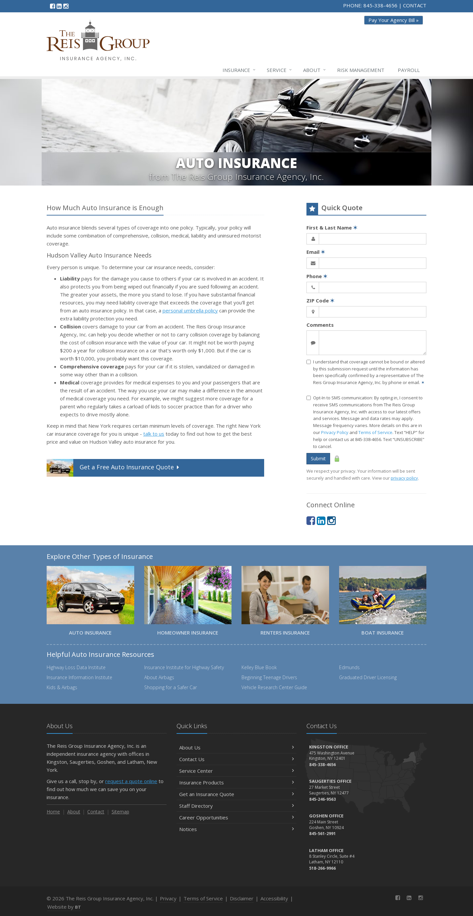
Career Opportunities (236, 817)
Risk (360, 70)
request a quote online (131, 781)
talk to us (153, 433)
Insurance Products (236, 782)
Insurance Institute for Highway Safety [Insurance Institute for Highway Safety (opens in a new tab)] (184, 667)
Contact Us (236, 759)
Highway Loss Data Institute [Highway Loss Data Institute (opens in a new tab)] (76, 667)
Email (315, 251)
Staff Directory (236, 805)
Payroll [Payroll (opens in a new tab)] (409, 70)
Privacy (168, 898)
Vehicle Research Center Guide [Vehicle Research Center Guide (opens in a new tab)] (274, 687)
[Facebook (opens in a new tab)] (52, 6)
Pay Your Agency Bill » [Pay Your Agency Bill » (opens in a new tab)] (393, 20)
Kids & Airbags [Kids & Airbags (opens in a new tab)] (62, 687)
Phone (316, 276)
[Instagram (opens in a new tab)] (65, 6)
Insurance (239, 70)
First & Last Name (331, 227)
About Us (236, 747)
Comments (320, 324)
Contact (95, 811)
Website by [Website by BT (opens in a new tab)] (64, 906)
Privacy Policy (334, 432)
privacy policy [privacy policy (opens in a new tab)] (404, 478)
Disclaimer (241, 898)
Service (279, 70)
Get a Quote (114, 468)
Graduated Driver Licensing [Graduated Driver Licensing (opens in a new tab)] (368, 677)
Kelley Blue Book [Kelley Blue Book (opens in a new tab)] (259, 667)
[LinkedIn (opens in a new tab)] (59, 6)
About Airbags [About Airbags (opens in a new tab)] (159, 677)
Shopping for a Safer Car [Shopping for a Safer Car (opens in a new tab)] (170, 687)
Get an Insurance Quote (236, 794)
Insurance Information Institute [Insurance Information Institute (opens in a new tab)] (79, 677)
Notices (236, 829)
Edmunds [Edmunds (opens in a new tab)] (349, 667)
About (314, 70)
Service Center (236, 770)
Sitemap (120, 811)
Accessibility (274, 898)
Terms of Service (375, 432)
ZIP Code (320, 300)
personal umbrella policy (190, 310)
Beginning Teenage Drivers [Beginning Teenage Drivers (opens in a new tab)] (269, 677)
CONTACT (414, 5)
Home (53, 811)
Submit (318, 458)
